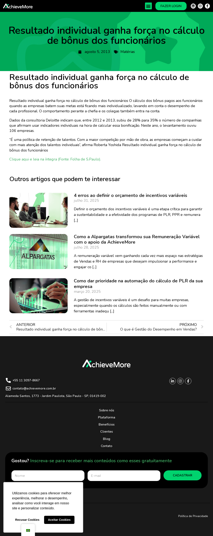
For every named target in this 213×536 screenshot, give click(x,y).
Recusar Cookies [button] (27, 519)
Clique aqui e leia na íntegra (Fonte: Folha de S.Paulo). (55, 159)
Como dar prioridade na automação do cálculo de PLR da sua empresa (138, 283)
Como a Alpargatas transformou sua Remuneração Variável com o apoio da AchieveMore (137, 239)
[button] (148, 6)
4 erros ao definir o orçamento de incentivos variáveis (130, 195)
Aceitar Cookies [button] (59, 519)
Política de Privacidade (193, 516)
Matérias (127, 51)
